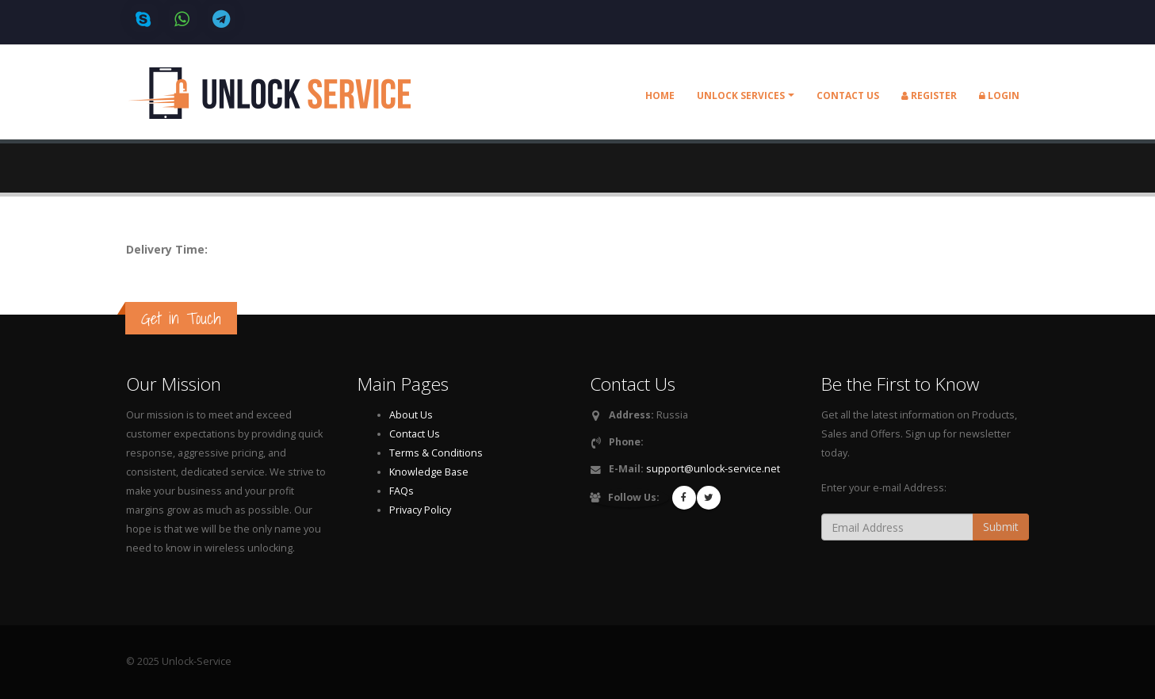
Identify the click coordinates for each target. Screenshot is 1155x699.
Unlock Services (741, 95)
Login (999, 95)
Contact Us (414, 434)
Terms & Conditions (436, 453)
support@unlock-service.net (713, 469)
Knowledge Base (429, 472)
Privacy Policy (420, 510)
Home (660, 95)
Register (929, 95)
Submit (1001, 526)
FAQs (401, 491)
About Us (411, 415)
